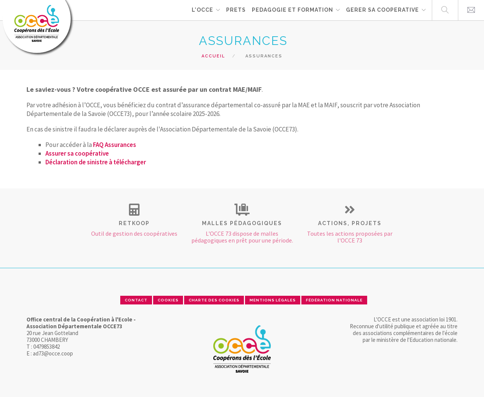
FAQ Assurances (114, 145)
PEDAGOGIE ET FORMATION (292, 10)
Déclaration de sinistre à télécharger (95, 162)
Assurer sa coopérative (77, 153)
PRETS (236, 10)
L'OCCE (202, 10)
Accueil (213, 56)
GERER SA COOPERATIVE (382, 10)
